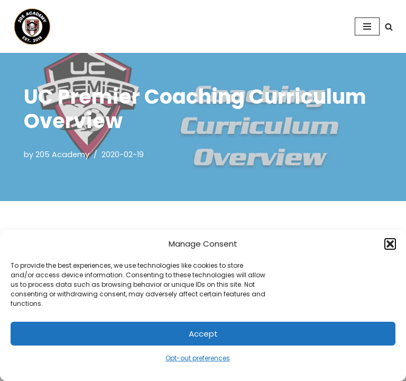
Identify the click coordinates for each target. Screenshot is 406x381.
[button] (390, 244)
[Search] (389, 27)
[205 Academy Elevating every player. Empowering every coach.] (29, 26)
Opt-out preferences (197, 357)
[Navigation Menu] (367, 26)
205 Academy (62, 154)
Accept (203, 333)
